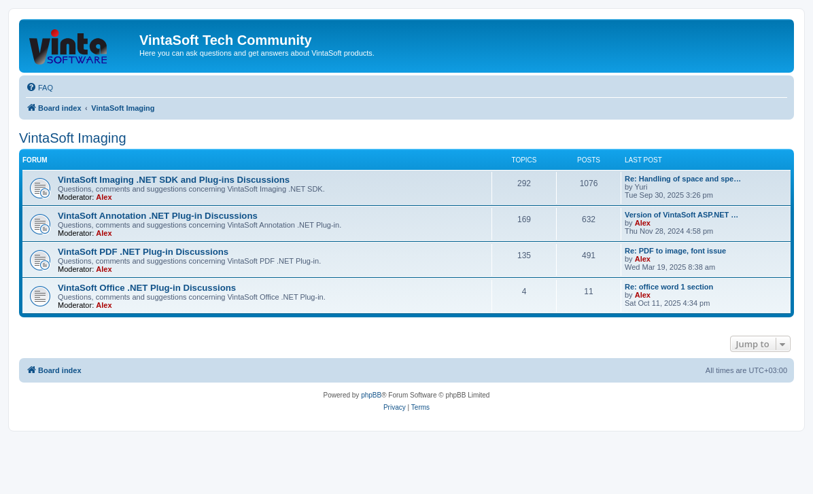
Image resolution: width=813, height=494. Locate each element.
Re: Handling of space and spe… (683, 179)
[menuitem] (39, 88)
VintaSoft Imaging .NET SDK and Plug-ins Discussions (174, 180)
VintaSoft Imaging (72, 137)
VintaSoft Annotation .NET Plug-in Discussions (158, 216)
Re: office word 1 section (669, 287)
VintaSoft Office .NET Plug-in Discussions (147, 288)
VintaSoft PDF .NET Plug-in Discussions (143, 252)
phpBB (371, 395)
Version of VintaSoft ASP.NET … (681, 215)
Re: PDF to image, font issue (675, 251)
